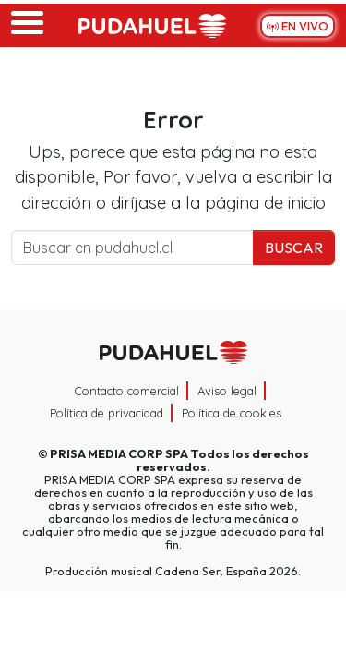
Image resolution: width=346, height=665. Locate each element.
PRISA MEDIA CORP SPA (119, 453)
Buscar (294, 247)
